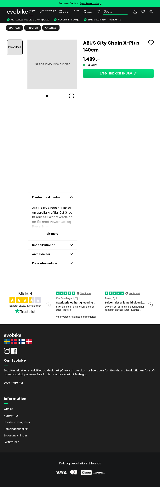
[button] (52, 64)
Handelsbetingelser (17, 422)
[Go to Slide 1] (15, 47)
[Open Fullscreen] (71, 96)
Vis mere (52, 234)
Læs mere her (13, 383)
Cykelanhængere (47, 11)
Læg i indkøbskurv (118, 73)
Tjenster (76, 11)
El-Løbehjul (63, 11)
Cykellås (51, 27)
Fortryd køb (11, 442)
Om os (98, 11)
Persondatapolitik (16, 429)
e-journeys (88, 11)
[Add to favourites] (151, 43)
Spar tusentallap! (90, 3)
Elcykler (32, 11)
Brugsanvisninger (15, 435)
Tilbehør (32, 27)
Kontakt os (11, 416)
